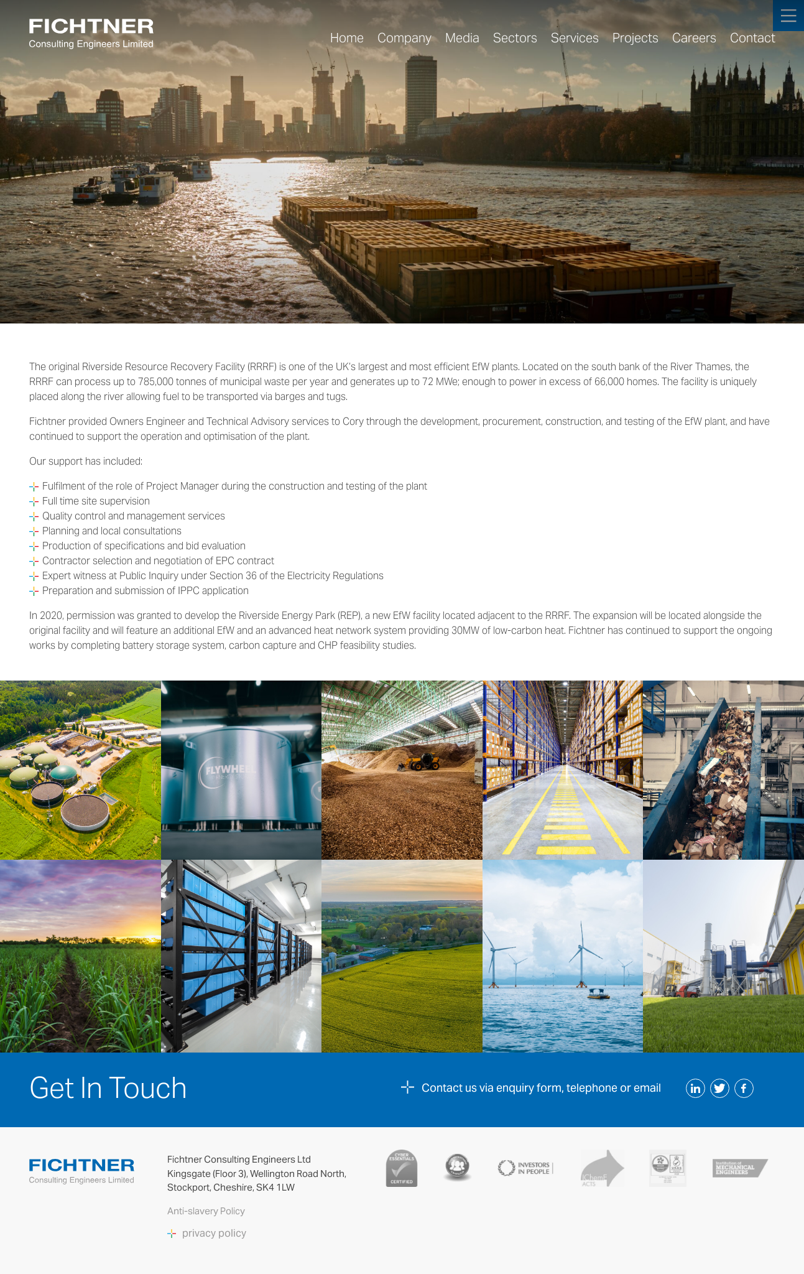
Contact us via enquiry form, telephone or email (541, 1088)
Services (575, 38)
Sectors (515, 38)
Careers (694, 38)
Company (404, 38)
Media (462, 38)
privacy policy (214, 1233)
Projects (635, 38)
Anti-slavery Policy (207, 1211)
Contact (752, 38)
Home (347, 38)
